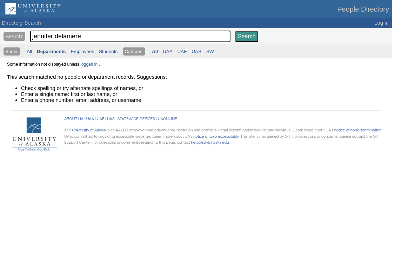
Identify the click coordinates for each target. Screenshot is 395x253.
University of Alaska (89, 130)
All (29, 51)
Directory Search (21, 23)
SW (210, 51)
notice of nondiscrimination (357, 130)
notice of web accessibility (216, 136)
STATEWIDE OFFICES (136, 119)
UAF (182, 51)
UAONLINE (167, 119)
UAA (168, 51)
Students (108, 51)
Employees (82, 51)
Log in (381, 23)
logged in (89, 64)
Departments (51, 51)
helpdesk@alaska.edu (210, 142)
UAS (196, 51)
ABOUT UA (73, 119)
